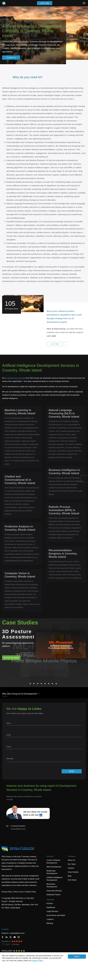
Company (72, 856)
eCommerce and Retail (56, 915)
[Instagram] (19, 937)
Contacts (5, 929)
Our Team (72, 864)
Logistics (50, 919)
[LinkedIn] (7, 937)
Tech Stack (72, 880)
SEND (71, 771)
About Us (71, 860)
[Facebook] (2, 937)
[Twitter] (11, 937)
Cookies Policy (30, 892)
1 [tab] (30, 683)
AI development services (15, 378)
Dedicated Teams (53, 895)
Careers (71, 868)
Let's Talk (44, 3)
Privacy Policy (37, 961)
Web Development (54, 867)
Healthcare (51, 907)
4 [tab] (41, 683)
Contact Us (11, 57)
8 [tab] (56, 683)
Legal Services (52, 911)
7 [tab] (52, 683)
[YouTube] (15, 937)
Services (50, 856)
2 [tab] (33, 683)
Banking (50, 923)
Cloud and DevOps (54, 891)
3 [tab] (37, 683)
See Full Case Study (11, 658)
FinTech (50, 903)
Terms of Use (18, 892)
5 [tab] (45, 683)
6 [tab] (48, 683)
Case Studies (73, 872)
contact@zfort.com (18, 829)
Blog (69, 876)
